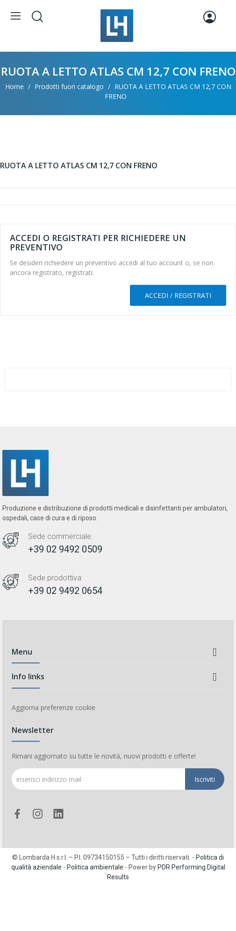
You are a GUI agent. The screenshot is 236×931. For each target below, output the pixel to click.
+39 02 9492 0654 (65, 590)
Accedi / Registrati (178, 295)
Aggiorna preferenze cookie (53, 707)
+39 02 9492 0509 (65, 549)
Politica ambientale (95, 867)
